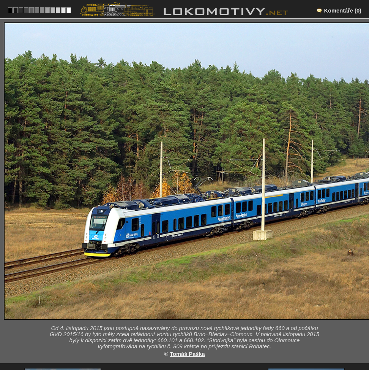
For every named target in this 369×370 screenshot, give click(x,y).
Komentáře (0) (342, 11)
